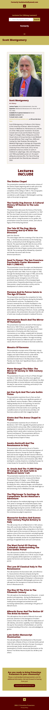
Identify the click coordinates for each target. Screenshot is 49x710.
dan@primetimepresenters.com (19, 119)
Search (36, 19)
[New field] (22, 19)
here (10, 121)
